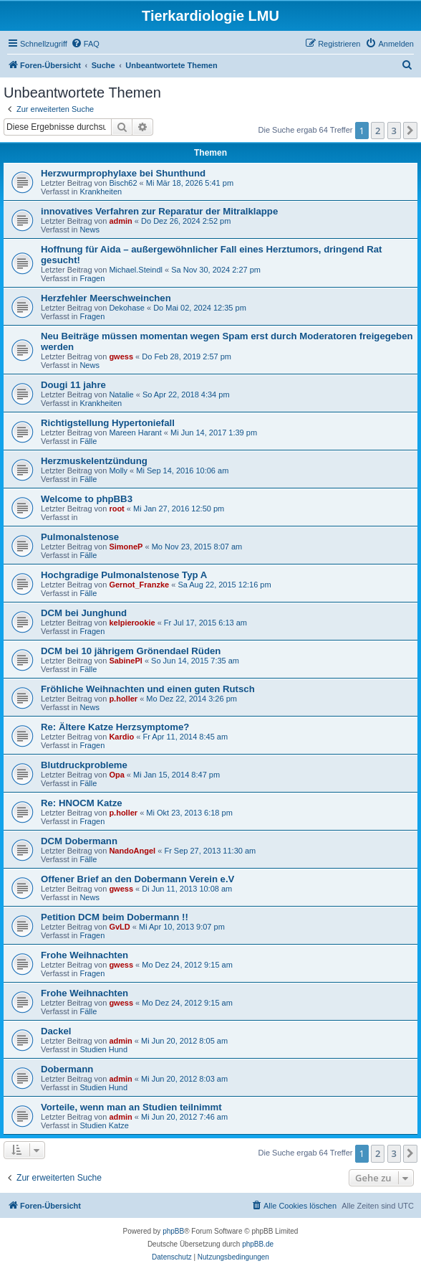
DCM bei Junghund (84, 613)
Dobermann (67, 1069)
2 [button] (377, 130)
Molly (118, 470)
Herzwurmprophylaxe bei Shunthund (123, 173)
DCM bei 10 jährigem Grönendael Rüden (131, 651)
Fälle (88, 441)
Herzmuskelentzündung (94, 460)
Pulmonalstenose (80, 536)
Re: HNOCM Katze (81, 803)
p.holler (123, 698)
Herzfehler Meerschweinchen (106, 298)
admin (120, 221)
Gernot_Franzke (139, 584)
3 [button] (394, 130)
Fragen (92, 278)
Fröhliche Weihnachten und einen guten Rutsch (148, 689)
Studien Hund (103, 1049)
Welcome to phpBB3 (86, 498)
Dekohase (127, 307)
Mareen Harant (135, 432)
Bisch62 (123, 183)
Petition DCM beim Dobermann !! (114, 917)
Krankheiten (100, 191)
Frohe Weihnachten (84, 955)
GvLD (119, 926)
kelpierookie (132, 622)
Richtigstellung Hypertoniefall (108, 422)
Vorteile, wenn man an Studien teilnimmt (131, 1107)
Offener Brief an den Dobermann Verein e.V (137, 879)
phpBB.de (258, 1244)
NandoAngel (132, 850)
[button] (410, 130)
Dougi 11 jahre (73, 384)
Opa (116, 774)
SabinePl (125, 660)
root (116, 508)
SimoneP (125, 546)
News (89, 229)
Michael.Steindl (136, 269)
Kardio (121, 736)
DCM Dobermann (79, 841)
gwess (121, 356)
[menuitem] (85, 43)
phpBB (173, 1231)
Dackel (56, 1031)
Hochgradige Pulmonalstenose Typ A (124, 575)
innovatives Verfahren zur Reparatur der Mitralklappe (159, 211)
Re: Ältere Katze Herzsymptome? (115, 727)
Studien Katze (104, 1125)
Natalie (121, 394)
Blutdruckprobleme (84, 765)
